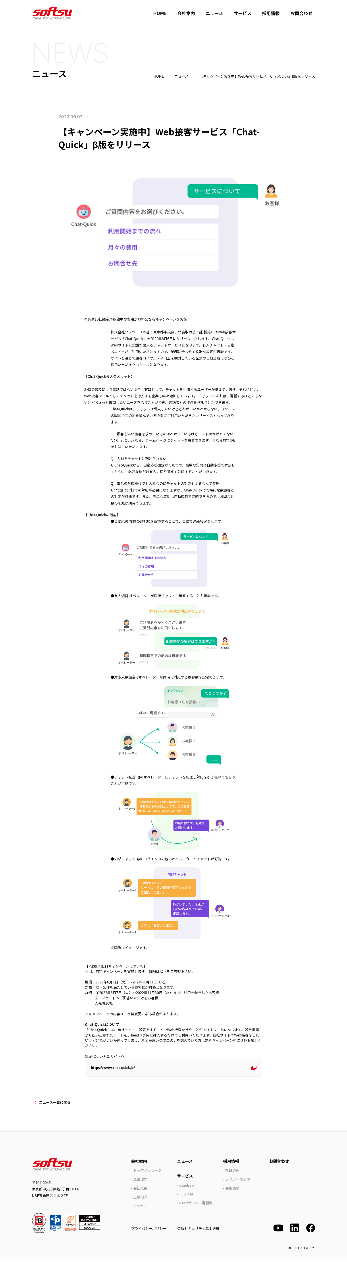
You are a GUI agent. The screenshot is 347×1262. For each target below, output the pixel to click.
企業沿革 (140, 1199)
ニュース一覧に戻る (55, 1105)
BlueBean (187, 1188)
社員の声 (232, 1173)
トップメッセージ (147, 1173)
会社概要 (140, 1190)
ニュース (214, 13)
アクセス (140, 1208)
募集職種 (232, 1190)
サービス (242, 13)
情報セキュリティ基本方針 (198, 1231)
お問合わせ (301, 13)
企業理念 (140, 1182)
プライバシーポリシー (148, 1231)
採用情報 (271, 13)
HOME (160, 13)
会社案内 (186, 13)
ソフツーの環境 (237, 1182)
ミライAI (186, 1196)
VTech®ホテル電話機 (195, 1205)
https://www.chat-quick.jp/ (116, 1069)
